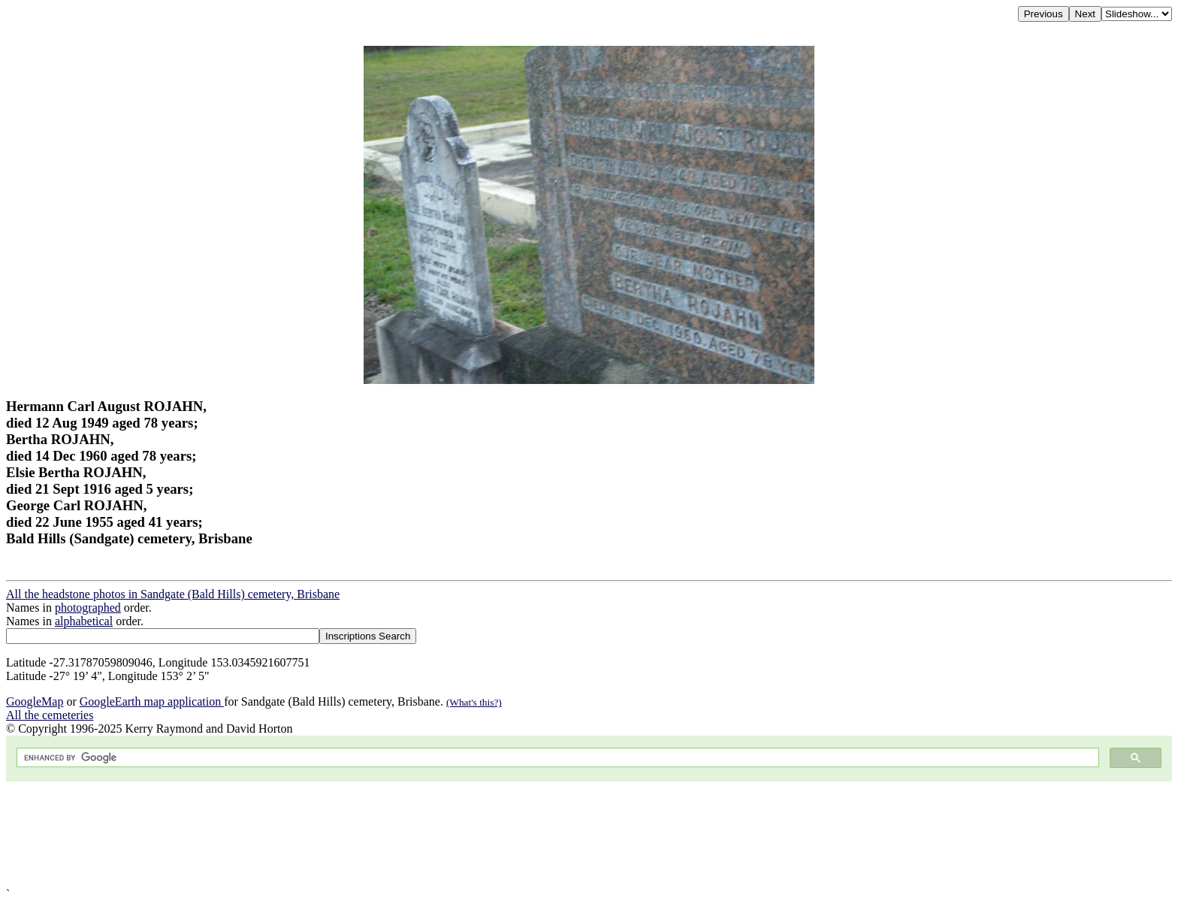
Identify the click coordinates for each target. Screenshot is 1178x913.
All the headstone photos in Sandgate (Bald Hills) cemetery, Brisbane (173, 594)
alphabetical (84, 621)
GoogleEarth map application (152, 701)
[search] (556, 757)
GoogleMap (34, 701)
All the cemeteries (49, 715)
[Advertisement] (457, 834)
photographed (88, 607)
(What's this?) (474, 702)
